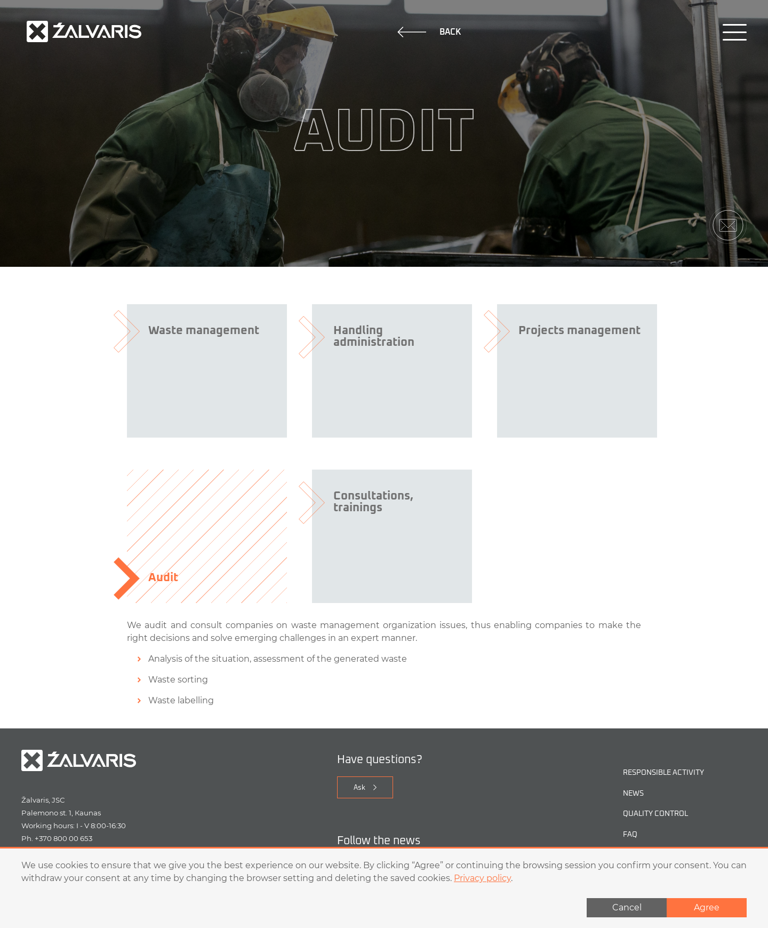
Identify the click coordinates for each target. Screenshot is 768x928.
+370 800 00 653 (63, 838)
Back (429, 32)
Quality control (655, 814)
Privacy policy (482, 878)
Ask (359, 787)
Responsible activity (663, 773)
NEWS (633, 793)
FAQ (630, 834)
